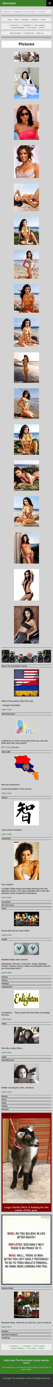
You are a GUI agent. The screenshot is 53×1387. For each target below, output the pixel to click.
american (6, 12)
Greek (43, 19)
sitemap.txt (21, 1382)
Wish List (40, 33)
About (17, 19)
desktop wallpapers (18, 27)
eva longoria (30, 12)
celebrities (17, 12)
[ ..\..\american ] (13, 25)
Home (10, 19)
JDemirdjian (9, 3)
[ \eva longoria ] (39, 25)
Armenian (35, 19)
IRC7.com (5, 747)
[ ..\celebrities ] (26, 25)
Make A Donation (15, 33)
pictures (41, 12)
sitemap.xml (31, 1382)
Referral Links (29, 33)
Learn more (6, 709)
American (25, 19)
